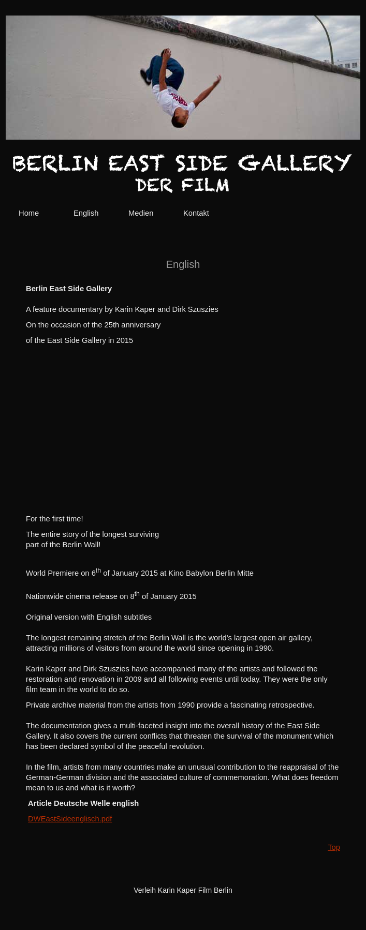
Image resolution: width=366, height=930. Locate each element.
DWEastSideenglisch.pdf (70, 819)
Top (334, 847)
